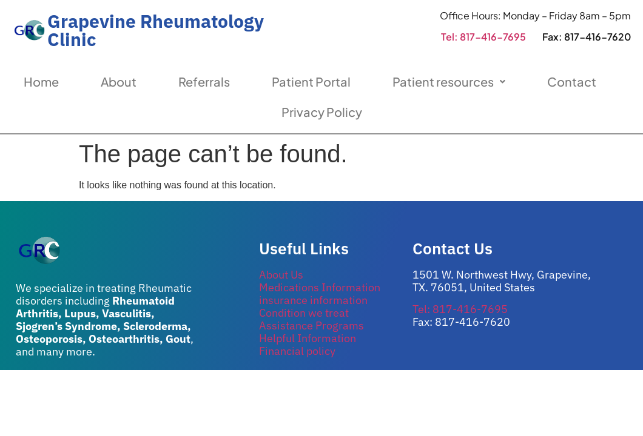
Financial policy (297, 351)
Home (41, 81)
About (118, 81)
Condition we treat (304, 313)
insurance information (313, 300)
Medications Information (319, 287)
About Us (281, 275)
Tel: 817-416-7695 (483, 36)
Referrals (204, 81)
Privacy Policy (321, 111)
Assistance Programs (311, 325)
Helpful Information (307, 338)
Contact (571, 81)
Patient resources (448, 81)
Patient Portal (311, 81)
